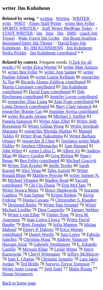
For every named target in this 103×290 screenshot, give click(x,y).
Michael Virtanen (23, 180)
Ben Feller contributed (39, 160)
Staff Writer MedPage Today (67, 28)
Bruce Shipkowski (61, 190)
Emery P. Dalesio (38, 229)
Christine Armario (57, 259)
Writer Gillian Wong (46, 126)
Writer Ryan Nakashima (41, 136)
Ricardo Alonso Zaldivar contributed (53, 82)
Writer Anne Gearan (20, 268)
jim (39, 33)
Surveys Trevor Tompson (67, 264)
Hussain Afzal (14, 244)
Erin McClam (74, 185)
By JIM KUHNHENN (43, 48)
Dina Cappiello (51, 209)
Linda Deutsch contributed (25, 106)
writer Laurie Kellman (55, 77)
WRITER (81, 18)
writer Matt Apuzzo (80, 67)
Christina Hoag (36, 239)
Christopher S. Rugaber (76, 200)
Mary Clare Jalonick (74, 106)
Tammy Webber (85, 209)
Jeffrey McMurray (83, 254)
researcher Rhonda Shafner (48, 131)
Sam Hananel (76, 145)
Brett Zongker (33, 224)
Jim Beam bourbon (79, 38)
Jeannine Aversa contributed (73, 111)
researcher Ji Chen (38, 141)
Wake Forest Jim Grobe (38, 38)
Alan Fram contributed (74, 101)
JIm (60, 33)
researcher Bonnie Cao (22, 111)
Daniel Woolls (41, 234)
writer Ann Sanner (60, 72)
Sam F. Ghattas (21, 259)
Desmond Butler (22, 205)
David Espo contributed (50, 91)
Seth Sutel (53, 268)
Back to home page (19, 283)
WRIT (20, 23)
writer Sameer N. (84, 175)
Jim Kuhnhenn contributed (53, 53)
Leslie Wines (65, 249)
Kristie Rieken (63, 195)
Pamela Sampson (17, 121)
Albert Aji (71, 150)
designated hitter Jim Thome (27, 43)
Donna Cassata (36, 200)
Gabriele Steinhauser (52, 244)
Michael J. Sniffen (69, 116)
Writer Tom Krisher (25, 165)
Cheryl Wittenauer (44, 254)
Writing (62, 18)
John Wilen (12, 150)
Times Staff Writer (45, 23)
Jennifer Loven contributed (74, 96)
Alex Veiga (31, 170)
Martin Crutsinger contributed (28, 86)
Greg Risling (62, 155)
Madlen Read (56, 180)
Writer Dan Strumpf (60, 205)
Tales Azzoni (58, 170)
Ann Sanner (33, 195)
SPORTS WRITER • (20, 28)
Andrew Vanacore (72, 239)
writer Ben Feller (80, 23)
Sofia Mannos (65, 224)
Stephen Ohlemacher (39, 145)
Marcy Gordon (31, 155)
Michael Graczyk (81, 160)
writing (46, 18)
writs (6, 23)
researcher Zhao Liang (27, 101)
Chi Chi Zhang (42, 185)
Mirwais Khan (35, 249)
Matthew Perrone (47, 175)
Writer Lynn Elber (24, 214)
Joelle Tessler (61, 165)
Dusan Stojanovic (17, 273)
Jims (50, 33)
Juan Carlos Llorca (43, 219)
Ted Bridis (29, 264)
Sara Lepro (70, 234)
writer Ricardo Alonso (27, 116)
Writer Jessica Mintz (20, 190)
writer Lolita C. (42, 150)
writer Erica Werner (39, 67)
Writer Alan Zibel (54, 121)
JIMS (71, 33)
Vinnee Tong (57, 214)
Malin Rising (80, 268)
